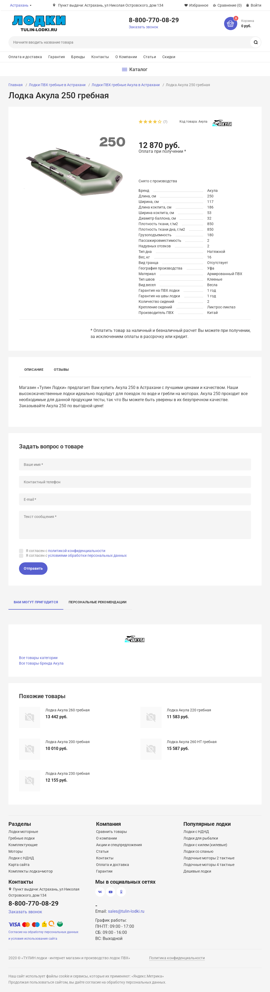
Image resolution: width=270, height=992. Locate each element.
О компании (106, 838)
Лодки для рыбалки (200, 838)
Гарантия (56, 57)
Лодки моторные (23, 831)
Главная (15, 85)
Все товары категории (38, 658)
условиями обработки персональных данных (87, 555)
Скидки (169, 57)
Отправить (33, 568)
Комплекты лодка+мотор (30, 871)
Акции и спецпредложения (119, 845)
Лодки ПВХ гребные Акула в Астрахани (126, 85)
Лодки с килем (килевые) (205, 845)
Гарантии (104, 871)
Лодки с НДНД (21, 858)
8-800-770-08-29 (154, 19)
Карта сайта (19, 865)
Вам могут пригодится (36, 602)
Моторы (15, 851)
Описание (33, 370)
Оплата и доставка (25, 57)
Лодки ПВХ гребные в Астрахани (57, 85)
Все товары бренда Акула (41, 663)
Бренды (78, 57)
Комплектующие (22, 845)
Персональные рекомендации (98, 602)
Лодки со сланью (198, 851)
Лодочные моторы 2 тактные (208, 858)
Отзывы (61, 370)
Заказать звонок (143, 27)
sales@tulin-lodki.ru (126, 911)
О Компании (126, 57)
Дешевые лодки (197, 871)
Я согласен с (65, 551)
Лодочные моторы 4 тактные (208, 865)
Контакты (100, 57)
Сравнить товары (111, 831)
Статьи (149, 57)
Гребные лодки (21, 838)
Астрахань (19, 5)
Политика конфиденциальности (177, 958)
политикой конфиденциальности (76, 551)
